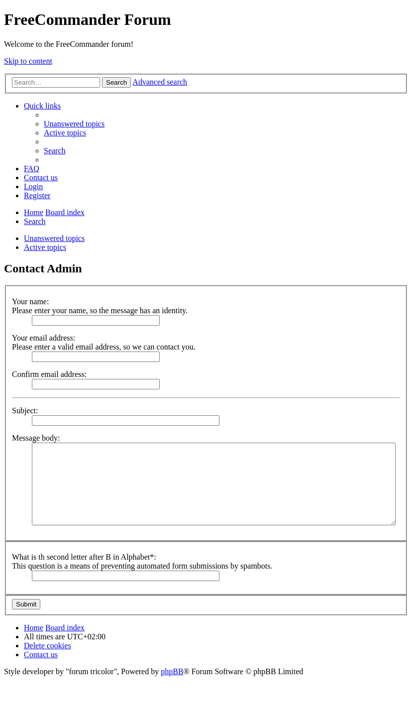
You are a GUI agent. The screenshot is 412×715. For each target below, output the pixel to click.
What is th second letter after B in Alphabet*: (84, 557)
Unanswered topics (54, 238)
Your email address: (43, 338)
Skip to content (28, 61)
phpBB (172, 671)
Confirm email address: (49, 374)
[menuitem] (74, 123)
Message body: (36, 438)
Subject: (25, 410)
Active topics (45, 247)
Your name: (30, 301)
